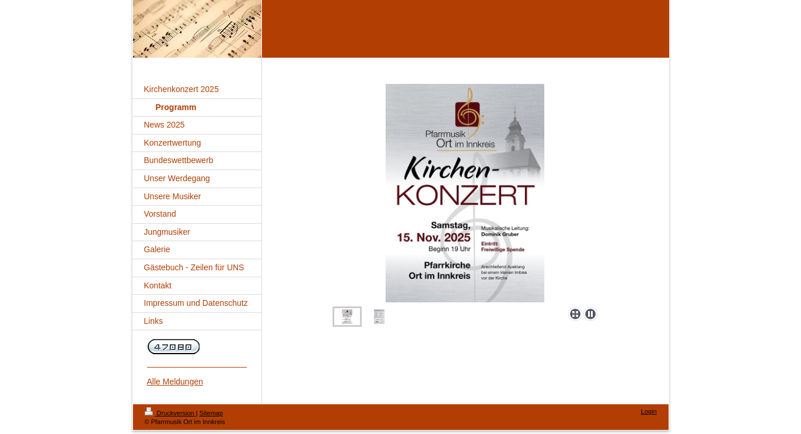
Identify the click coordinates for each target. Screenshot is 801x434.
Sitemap (211, 413)
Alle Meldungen (175, 381)
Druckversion (170, 413)
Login (649, 411)
